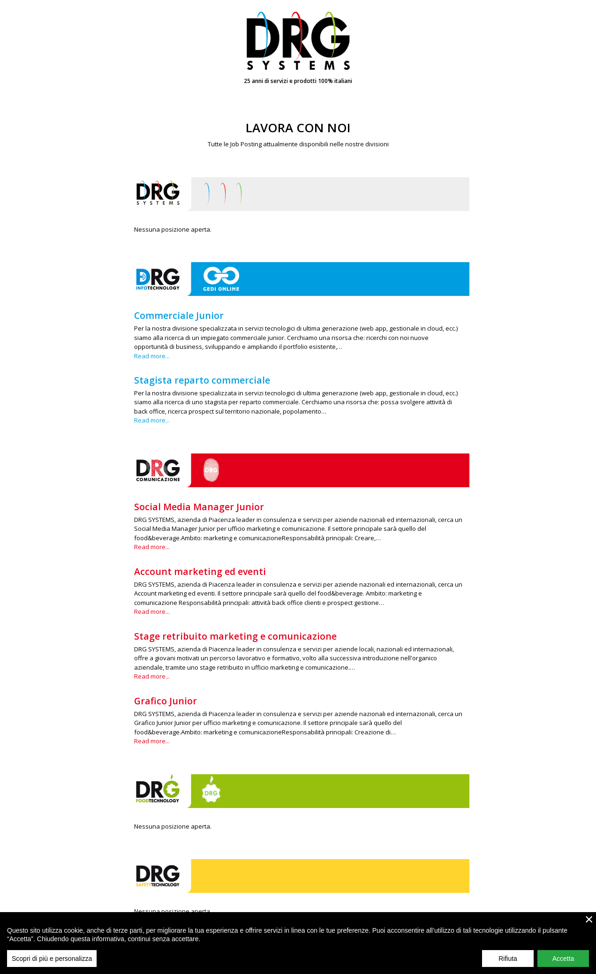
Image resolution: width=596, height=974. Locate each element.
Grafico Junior (165, 701)
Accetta (563, 962)
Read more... (152, 356)
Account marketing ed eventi (200, 571)
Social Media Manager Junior (199, 506)
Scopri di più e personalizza (52, 962)
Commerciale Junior (179, 315)
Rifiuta (507, 962)
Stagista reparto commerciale (202, 380)
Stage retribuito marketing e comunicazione (235, 636)
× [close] (589, 922)
